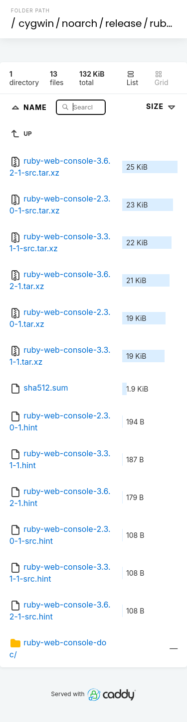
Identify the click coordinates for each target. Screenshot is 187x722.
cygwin (36, 23)
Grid (162, 78)
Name (36, 107)
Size (162, 106)
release (123, 23)
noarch (80, 23)
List (132, 78)
